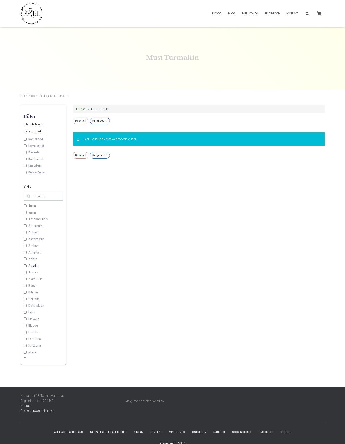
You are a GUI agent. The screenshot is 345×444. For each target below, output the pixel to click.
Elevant (33, 319)
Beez (32, 285)
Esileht (24, 95)
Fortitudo (34, 339)
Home (80, 109)
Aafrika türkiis (38, 219)
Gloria (32, 352)
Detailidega (36, 305)
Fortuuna (34, 345)
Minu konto (250, 13)
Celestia (34, 299)
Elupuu (33, 325)
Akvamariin (36, 239)
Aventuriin (35, 279)
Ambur (33, 246)
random (219, 432)
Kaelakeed (35, 139)
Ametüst (34, 252)
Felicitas (34, 332)
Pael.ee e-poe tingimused (37, 410)
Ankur (32, 259)
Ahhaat (33, 232)
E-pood (217, 13)
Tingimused (272, 13)
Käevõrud (35, 166)
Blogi (232, 13)
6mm (32, 212)
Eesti (31, 312)
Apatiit (33, 265)
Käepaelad (35, 159)
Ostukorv (199, 432)
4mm (32, 205)
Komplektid (36, 145)
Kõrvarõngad (37, 172)
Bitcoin (33, 292)
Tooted (286, 432)
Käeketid (34, 152)
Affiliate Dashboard (68, 432)
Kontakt (292, 13)
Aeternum (35, 226)
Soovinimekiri (241, 432)
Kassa (138, 432)
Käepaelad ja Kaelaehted (108, 432)
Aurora (33, 272)
